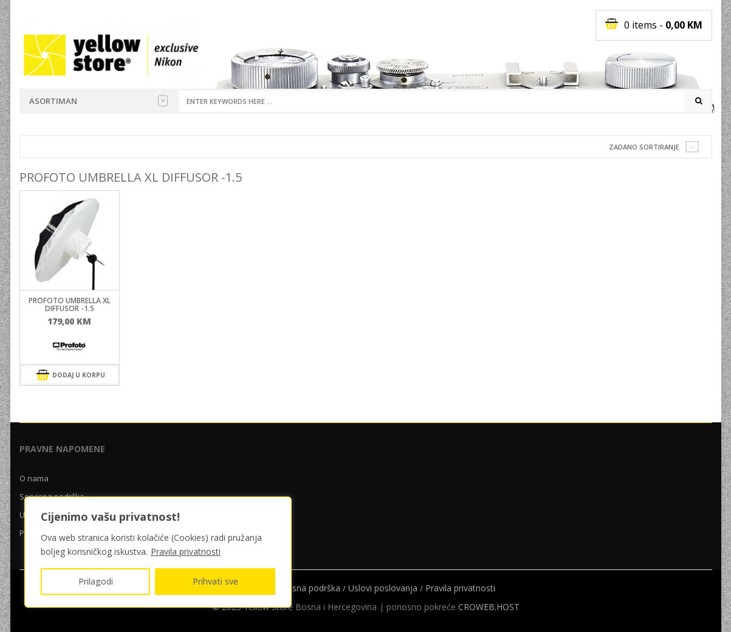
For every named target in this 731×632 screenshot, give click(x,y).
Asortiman (98, 100)
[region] (158, 552)
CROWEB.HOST (489, 607)
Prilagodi (95, 581)
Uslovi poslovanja (382, 588)
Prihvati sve (215, 581)
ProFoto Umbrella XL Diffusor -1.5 (70, 304)
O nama (34, 478)
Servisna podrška (306, 588)
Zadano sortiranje (644, 146)
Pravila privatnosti (186, 551)
